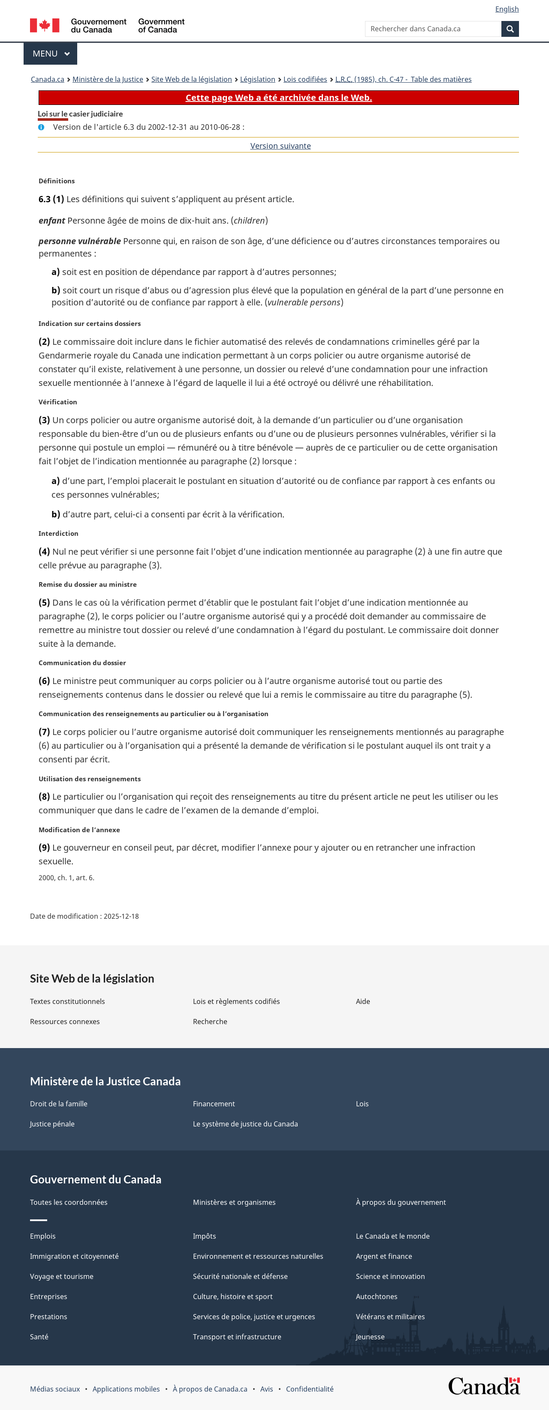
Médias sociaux (55, 1389)
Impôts (204, 1236)
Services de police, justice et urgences (254, 1316)
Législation (257, 79)
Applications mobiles (126, 1389)
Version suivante (280, 145)
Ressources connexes (65, 1021)
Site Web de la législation (191, 79)
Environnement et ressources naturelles (258, 1256)
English (507, 9)
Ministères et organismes (234, 1202)
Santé (39, 1336)
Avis (266, 1389)
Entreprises (48, 1296)
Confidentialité (310, 1389)
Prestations (48, 1316)
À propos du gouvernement (401, 1202)
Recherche (210, 1021)
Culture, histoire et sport (233, 1296)
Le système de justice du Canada (245, 1124)
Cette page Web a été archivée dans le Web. (279, 97)
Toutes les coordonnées (69, 1202)
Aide (363, 1001)
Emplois (43, 1236)
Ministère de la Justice (107, 79)
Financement (214, 1103)
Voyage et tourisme (62, 1276)
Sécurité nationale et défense (240, 1276)
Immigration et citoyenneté (74, 1256)
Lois (362, 1103)
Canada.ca (47, 79)
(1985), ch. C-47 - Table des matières (403, 79)
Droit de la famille (58, 1103)
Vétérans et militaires (390, 1316)
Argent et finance (384, 1256)
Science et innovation (390, 1276)
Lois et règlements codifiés (236, 1001)
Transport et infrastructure (237, 1336)
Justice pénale (52, 1124)
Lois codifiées (305, 79)
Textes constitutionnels (67, 1001)
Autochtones (377, 1296)
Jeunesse (370, 1336)
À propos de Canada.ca (210, 1389)
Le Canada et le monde (393, 1236)
